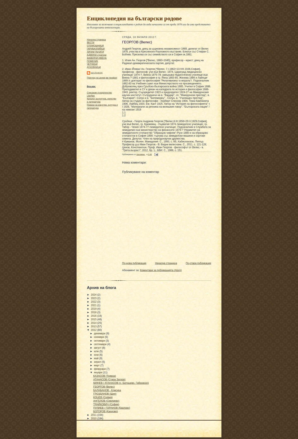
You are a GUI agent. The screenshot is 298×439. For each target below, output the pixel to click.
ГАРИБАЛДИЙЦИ (96, 48)
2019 (94, 308)
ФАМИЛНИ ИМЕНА (97, 58)
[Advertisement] (99, 174)
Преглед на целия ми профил (102, 77)
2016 (94, 315)
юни (96, 354)
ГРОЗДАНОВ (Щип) (105, 393)
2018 (94, 312)
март (97, 365)
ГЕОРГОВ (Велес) (104, 386)
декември (100, 333)
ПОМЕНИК (92, 61)
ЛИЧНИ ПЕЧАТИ (95, 52)
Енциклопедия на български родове (134, 18)
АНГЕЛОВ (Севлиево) (106, 400)
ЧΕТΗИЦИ (92, 64)
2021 (94, 305)
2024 (94, 294)
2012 (94, 330)
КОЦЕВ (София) (103, 397)
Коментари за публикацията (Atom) (161, 270)
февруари (100, 368)
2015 (94, 319)
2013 (94, 326)
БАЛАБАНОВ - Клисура (107, 390)
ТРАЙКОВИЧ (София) (106, 404)
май (96, 358)
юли (97, 351)
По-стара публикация (198, 263)
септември (100, 344)
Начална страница (96, 39)
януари (98, 372)
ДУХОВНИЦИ (94, 67)
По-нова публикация (134, 263)
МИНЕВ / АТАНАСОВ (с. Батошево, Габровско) (121, 383)
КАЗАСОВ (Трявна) (104, 376)
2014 (94, 322)
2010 (94, 418)
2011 (94, 415)
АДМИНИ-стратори (96, 55)
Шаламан (97, 73)
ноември (99, 337)
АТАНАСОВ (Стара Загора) (109, 379)
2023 (94, 298)
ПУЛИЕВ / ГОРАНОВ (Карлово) (111, 407)
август (98, 347)
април (98, 361)
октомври (100, 340)
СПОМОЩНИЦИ (95, 45)
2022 (94, 301)
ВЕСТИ (90, 42)
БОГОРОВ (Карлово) (105, 411)
